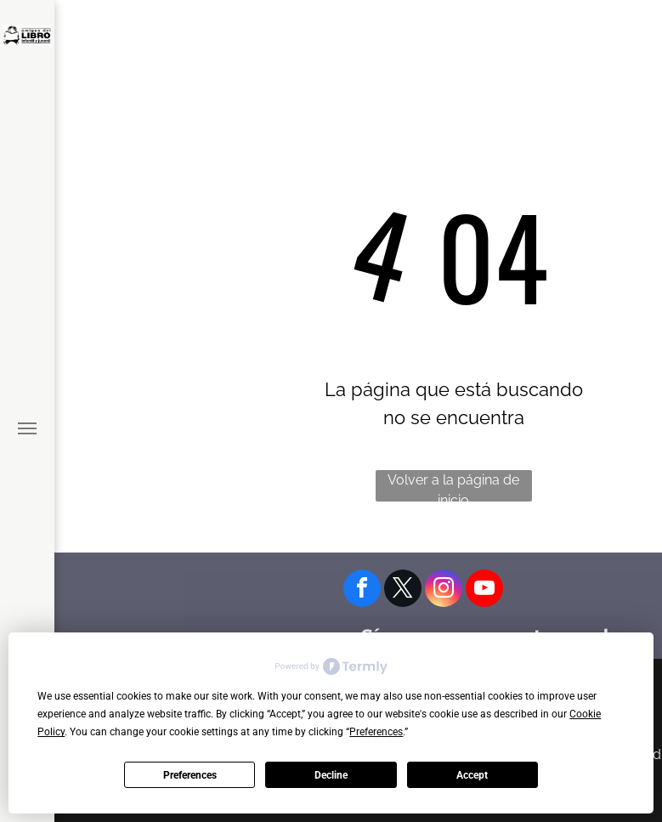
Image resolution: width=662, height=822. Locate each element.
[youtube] (484, 590)
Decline (331, 775)
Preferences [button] (376, 732)
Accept (472, 775)
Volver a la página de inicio (453, 487)
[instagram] (443, 590)
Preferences (190, 775)
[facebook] (362, 590)
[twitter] (403, 590)
